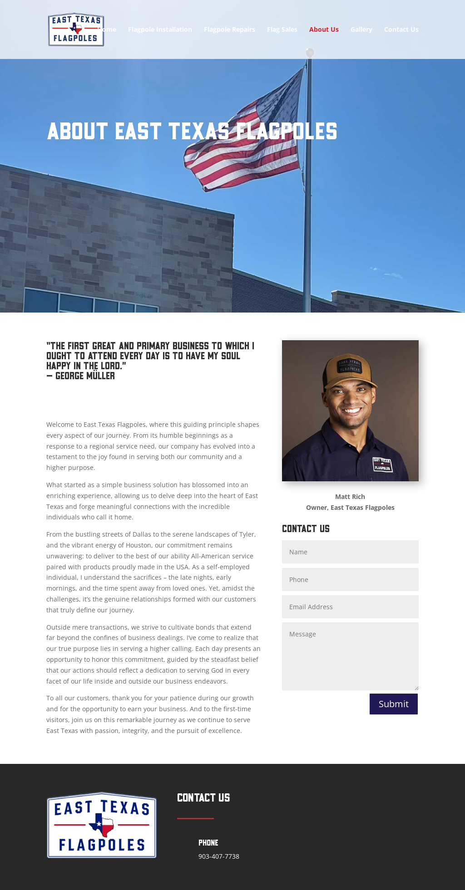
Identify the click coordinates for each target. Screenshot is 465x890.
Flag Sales (282, 30)
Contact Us (401, 30)
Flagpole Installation (160, 30)
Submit (394, 704)
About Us (324, 30)
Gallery (361, 30)
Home (106, 30)
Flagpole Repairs (229, 30)
